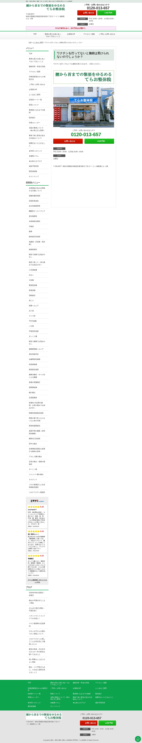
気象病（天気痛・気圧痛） (37, 243)
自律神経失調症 (34, 221)
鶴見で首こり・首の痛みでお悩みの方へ (37, 263)
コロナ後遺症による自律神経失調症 (37, 486)
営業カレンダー (34, 123)
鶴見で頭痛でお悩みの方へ (37, 256)
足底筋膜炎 (33, 397)
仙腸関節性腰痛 (34, 359)
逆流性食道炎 (34, 201)
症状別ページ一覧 (35, 100)
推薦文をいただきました (37, 144)
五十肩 (31, 311)
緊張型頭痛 (33, 285)
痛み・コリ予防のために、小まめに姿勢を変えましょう (37, 669)
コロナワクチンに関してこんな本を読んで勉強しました (37, 641)
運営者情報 (33, 171)
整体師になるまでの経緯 (37, 111)
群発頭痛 (32, 290)
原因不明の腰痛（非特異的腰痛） (37, 432)
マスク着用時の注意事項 (37, 625)
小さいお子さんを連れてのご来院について (37, 632)
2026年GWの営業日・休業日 (37, 594)
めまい (31, 275)
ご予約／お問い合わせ (107, 34)
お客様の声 (71, 34)
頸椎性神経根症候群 (36, 413)
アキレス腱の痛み (35, 456)
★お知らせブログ (35, 161)
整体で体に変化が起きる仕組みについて (37, 137)
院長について (34, 105)
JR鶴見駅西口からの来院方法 (37, 78)
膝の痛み (32, 392)
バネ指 (31, 326)
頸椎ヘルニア (34, 306)
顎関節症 (32, 295)
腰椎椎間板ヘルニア (36, 349)
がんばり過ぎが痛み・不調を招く (37, 609)
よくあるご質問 (38, 42)
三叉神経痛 (33, 270)
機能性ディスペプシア (37, 211)
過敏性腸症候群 (34, 196)
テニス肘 (32, 316)
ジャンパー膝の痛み (36, 474)
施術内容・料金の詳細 (37, 66)
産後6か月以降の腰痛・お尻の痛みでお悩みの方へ (37, 405)
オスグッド (33, 479)
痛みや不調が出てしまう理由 (37, 602)
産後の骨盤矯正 (34, 382)
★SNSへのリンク (35, 151)
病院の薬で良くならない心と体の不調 (37, 419)
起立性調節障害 (34, 206)
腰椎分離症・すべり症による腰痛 (37, 376)
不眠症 (31, 226)
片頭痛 (31, 280)
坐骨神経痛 (33, 364)
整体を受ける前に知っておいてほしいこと (53, 35)
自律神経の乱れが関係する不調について (37, 189)
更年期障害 (33, 216)
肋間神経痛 (33, 387)
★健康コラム (34, 156)
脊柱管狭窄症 (34, 354)
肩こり (31, 300)
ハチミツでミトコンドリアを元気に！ (37, 617)
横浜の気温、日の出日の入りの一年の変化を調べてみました (37, 651)
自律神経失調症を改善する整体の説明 (37, 450)
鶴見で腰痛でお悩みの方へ (37, 343)
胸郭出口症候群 (34, 438)
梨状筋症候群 (34, 369)
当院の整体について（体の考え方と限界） (37, 129)
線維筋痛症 (33, 249)
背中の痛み (33, 444)
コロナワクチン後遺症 (37, 492)
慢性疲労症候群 (34, 236)
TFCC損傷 (33, 321)
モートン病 (33, 469)
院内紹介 (32, 117)
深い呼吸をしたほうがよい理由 (37, 661)
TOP (35, 34)
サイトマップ (34, 176)
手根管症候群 (34, 331)
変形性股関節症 (34, 426)
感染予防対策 (34, 166)
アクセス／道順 (89, 34)
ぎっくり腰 (33, 336)
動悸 (30, 231)
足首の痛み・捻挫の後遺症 (37, 463)
